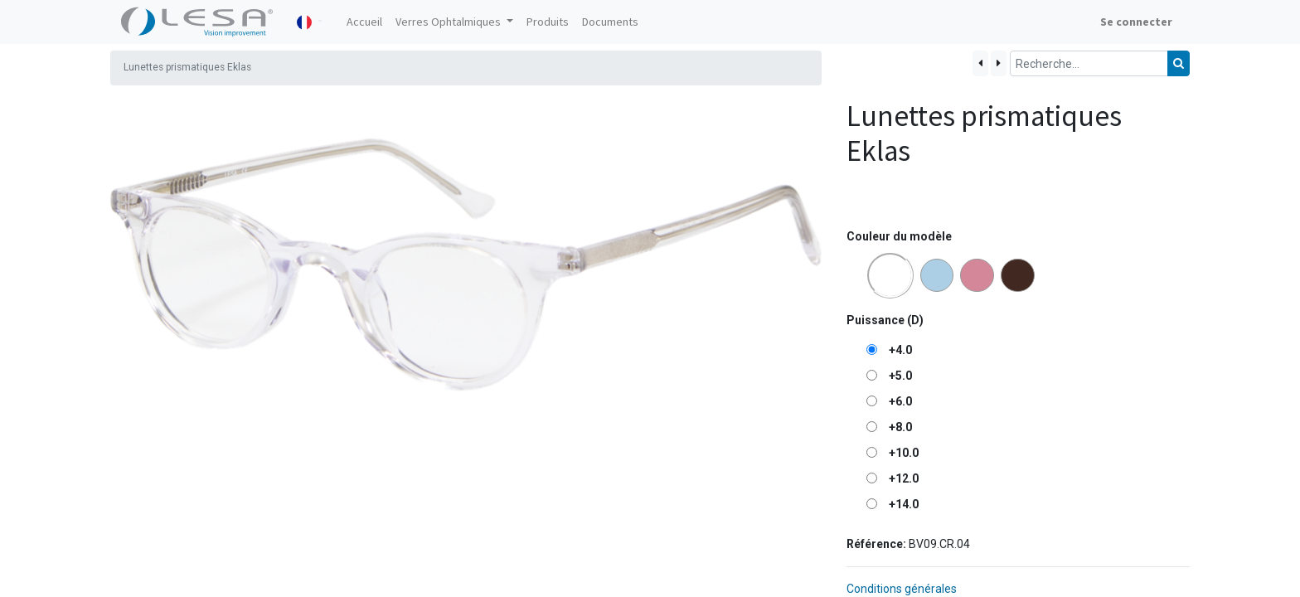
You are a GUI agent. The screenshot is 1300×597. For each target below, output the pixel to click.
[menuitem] (364, 22)
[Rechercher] (1178, 63)
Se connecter (1136, 21)
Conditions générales (901, 588)
